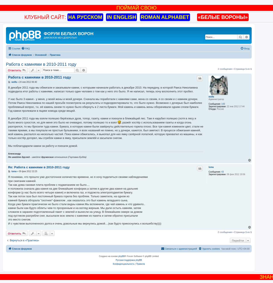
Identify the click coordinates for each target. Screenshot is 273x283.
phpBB (121, 256)
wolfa (211, 97)
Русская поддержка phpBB (129, 260)
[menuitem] (25, 48)
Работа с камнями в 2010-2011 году (41, 64)
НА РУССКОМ (85, 17)
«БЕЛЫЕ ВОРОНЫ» (223, 17)
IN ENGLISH (121, 17)
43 (222, 172)
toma (211, 167)
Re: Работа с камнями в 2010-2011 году (39, 167)
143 (223, 104)
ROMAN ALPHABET (165, 17)
